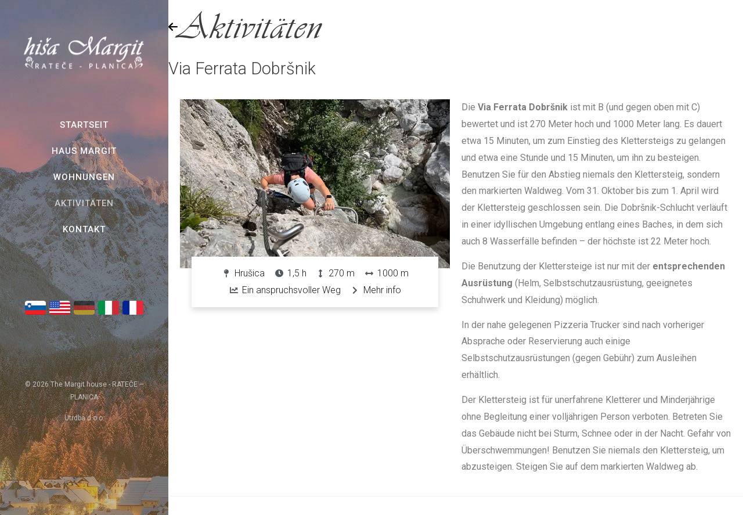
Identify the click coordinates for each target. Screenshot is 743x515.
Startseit (84, 125)
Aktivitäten (84, 203)
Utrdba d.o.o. (84, 418)
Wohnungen (84, 177)
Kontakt (84, 229)
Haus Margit (84, 151)
